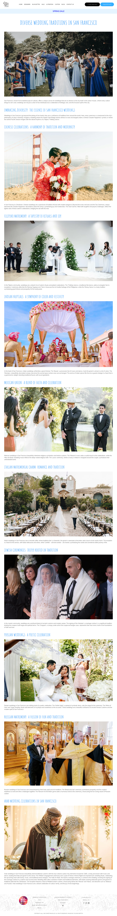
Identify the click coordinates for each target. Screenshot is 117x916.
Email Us (86, 900)
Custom (57, 4)
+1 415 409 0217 (92, 4)
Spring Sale (58, 11)
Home (20, 4)
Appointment (107, 4)
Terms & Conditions (39, 897)
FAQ (39, 900)
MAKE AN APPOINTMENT (39, 905)
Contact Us (70, 4)
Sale (43, 4)
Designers (27, 4)
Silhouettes (36, 4)
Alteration (49, 4)
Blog (63, 4)
